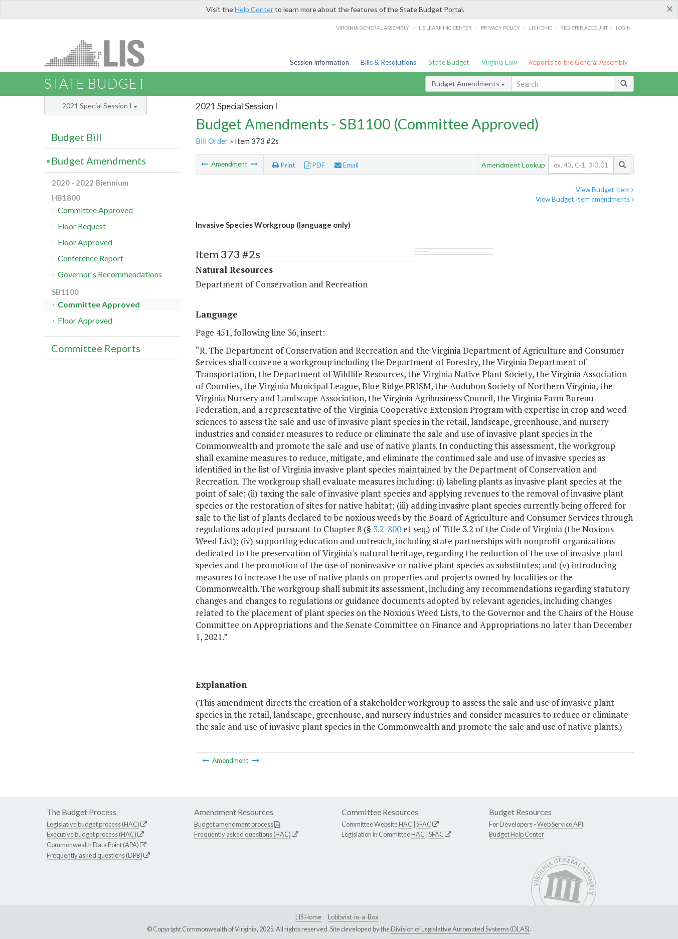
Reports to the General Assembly (578, 62)
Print (283, 165)
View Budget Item (605, 190)
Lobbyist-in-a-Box (353, 917)
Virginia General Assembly (372, 28)
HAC (405, 824)
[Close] (669, 8)
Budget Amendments (468, 83)
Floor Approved (85, 242)
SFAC (423, 824)
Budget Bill (76, 137)
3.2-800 (387, 529)
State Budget (448, 62)
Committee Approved (95, 210)
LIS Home (308, 917)
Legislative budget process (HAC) (93, 824)
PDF (314, 165)
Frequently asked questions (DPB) (94, 855)
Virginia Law (499, 62)
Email (346, 165)
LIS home (540, 28)
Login (623, 28)
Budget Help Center (516, 834)
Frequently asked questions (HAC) (242, 834)
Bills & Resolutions (388, 62)
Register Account (584, 28)
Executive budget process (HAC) (91, 834)
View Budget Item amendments (585, 199)
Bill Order (212, 140)
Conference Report (90, 258)
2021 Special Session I (99, 105)
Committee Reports (95, 348)
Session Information (319, 62)
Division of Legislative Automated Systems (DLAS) (460, 929)
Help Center (254, 9)
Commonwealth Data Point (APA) (93, 845)
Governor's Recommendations (110, 274)
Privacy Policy (500, 28)
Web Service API (560, 824)
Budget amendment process (233, 824)
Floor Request (82, 226)
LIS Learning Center (445, 28)
